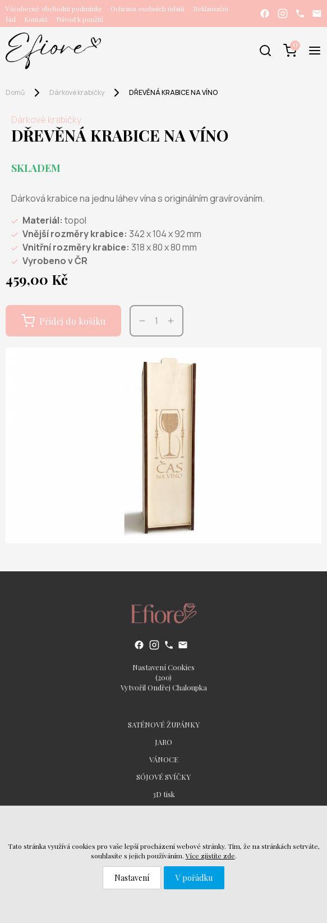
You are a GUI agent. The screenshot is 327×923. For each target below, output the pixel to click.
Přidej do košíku (63, 321)
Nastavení (131, 877)
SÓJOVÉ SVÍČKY (163, 776)
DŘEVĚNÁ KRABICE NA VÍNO (173, 92)
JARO (163, 742)
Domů (15, 92)
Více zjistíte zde (210, 855)
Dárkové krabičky (76, 92)
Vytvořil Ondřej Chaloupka (164, 687)
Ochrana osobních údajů (147, 8)
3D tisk (164, 794)
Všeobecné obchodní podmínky (54, 8)
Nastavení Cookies (163, 667)
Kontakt (36, 19)
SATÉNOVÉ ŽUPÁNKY (164, 724)
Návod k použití (79, 19)
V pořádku (194, 877)
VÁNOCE (163, 759)
